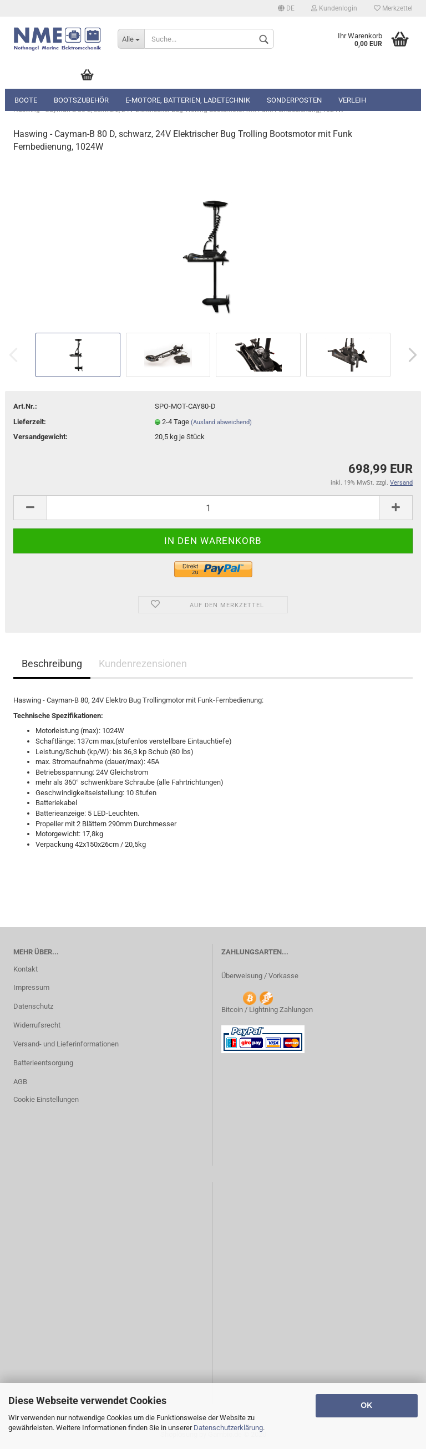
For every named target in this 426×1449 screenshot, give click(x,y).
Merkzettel (393, 8)
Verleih (352, 100)
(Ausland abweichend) (221, 422)
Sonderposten (294, 100)
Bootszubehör (81, 100)
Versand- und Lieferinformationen (66, 1044)
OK (366, 1405)
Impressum (31, 987)
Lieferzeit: (29, 422)
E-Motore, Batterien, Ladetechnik (187, 100)
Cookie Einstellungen (46, 1099)
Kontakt (25, 969)
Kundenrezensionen (143, 663)
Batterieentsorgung (43, 1063)
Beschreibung (52, 663)
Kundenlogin (334, 8)
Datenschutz (33, 1006)
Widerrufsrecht (36, 1025)
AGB (20, 1081)
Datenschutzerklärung (228, 1427)
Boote (25, 100)
